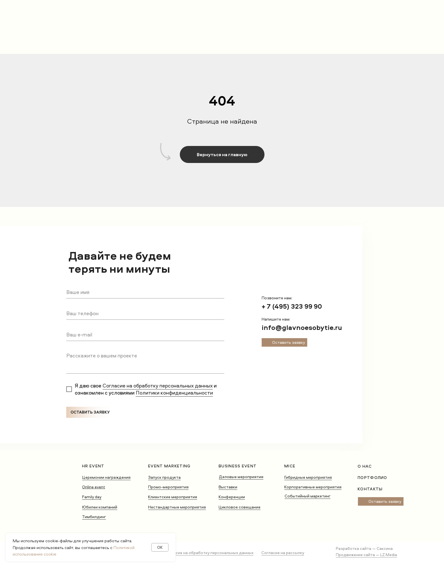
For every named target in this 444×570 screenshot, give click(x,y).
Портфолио (372, 477)
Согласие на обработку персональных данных (158, 385)
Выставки (228, 487)
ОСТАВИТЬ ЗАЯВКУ (90, 412)
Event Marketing (169, 466)
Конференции (232, 496)
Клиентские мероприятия (172, 496)
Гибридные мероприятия (308, 477)
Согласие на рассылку (282, 552)
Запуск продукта (164, 477)
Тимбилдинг (94, 516)
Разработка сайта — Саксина (364, 548)
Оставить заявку (288, 342)
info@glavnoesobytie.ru (302, 327)
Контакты (370, 488)
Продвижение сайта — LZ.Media (366, 554)
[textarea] (145, 361)
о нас (365, 466)
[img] (266, 357)
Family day (91, 496)
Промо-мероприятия (168, 487)
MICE (289, 466)
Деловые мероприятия (241, 476)
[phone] (145, 313)
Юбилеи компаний (99, 507)
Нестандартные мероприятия (177, 507)
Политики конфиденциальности (174, 392)
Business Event (238, 466)
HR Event (93, 466)
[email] (145, 334)
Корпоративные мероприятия (312, 487)
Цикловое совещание (240, 507)
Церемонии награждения (106, 477)
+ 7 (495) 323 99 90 (292, 306)
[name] (145, 292)
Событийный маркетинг (307, 496)
